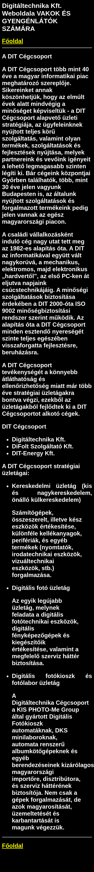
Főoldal (12, 41)
